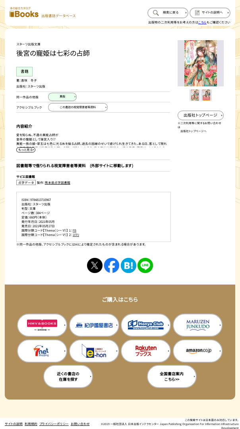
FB (74, 230)
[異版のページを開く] (62, 97)
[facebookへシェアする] (111, 265)
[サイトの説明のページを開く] (210, 13)
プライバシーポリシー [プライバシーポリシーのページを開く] (54, 423)
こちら (202, 22)
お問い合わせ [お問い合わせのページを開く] (80, 423)
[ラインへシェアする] (145, 265)
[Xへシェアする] (95, 265)
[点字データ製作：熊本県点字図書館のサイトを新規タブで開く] (93, 182)
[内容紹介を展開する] (25, 149)
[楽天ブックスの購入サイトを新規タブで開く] (146, 351)
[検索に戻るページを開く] (167, 13)
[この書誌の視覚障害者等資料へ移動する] (78, 107)
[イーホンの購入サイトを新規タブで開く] (94, 351)
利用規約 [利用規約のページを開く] (31, 423)
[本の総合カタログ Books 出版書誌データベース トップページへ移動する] (42, 12)
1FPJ (76, 234)
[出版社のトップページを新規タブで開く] (201, 115)
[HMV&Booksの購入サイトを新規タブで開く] (42, 325)
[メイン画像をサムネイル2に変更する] (206, 95)
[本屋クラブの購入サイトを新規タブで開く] (146, 325)
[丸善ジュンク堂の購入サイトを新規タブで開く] (198, 325)
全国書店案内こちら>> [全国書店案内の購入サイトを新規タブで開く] (172, 376)
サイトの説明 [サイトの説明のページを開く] (14, 423)
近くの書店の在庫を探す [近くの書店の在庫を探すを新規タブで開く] (68, 376)
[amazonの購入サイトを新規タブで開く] (198, 351)
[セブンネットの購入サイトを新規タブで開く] (42, 351)
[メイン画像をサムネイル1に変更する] (195, 95)
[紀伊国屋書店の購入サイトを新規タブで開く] (94, 325)
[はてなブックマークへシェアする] (128, 265)
